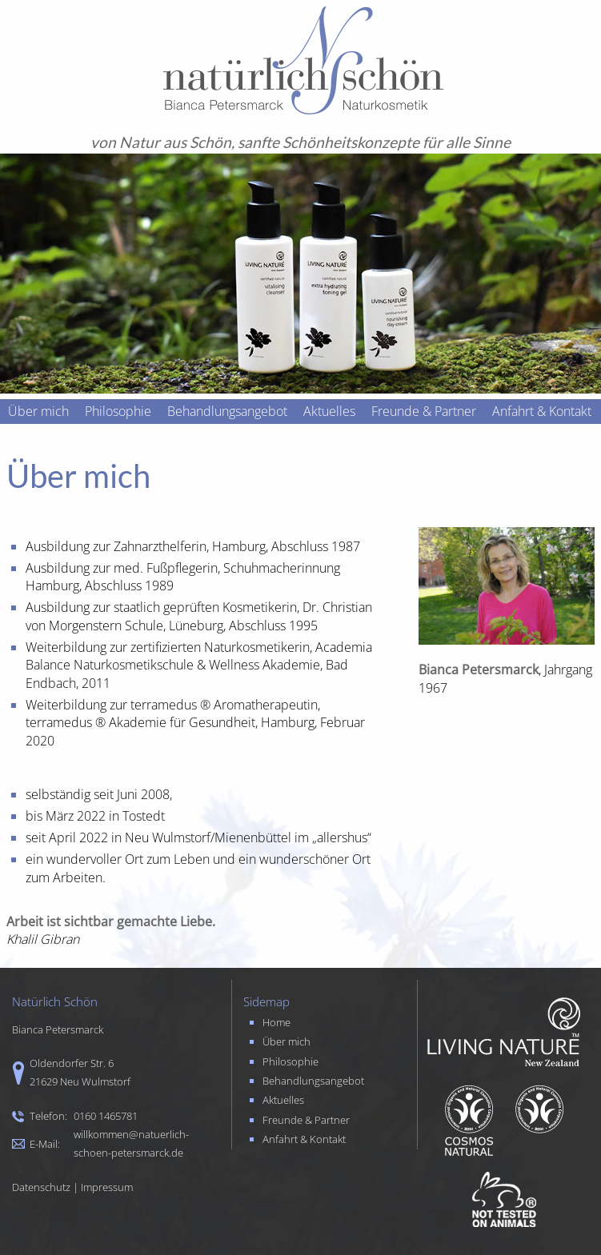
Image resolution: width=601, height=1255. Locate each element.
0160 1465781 (106, 1116)
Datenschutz (41, 1187)
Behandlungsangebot (227, 411)
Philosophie (118, 411)
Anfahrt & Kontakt (541, 411)
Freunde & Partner (423, 411)
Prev (21, 628)
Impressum (107, 1187)
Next (580, 628)
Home (276, 1022)
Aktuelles (329, 411)
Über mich (38, 411)
